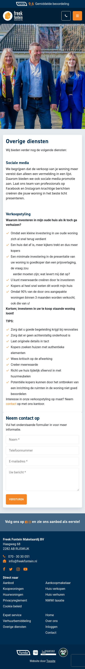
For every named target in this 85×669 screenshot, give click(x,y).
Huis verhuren (55, 594)
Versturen (16, 499)
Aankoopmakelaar (58, 583)
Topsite (50, 661)
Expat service (12, 615)
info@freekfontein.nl (20, 561)
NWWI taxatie (55, 600)
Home (50, 615)
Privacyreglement (15, 600)
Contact (51, 632)
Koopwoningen (13, 589)
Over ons (52, 621)
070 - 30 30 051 (16, 556)
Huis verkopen (55, 589)
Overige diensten (14, 627)
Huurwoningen (13, 594)
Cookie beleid (12, 606)
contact (11, 404)
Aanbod (8, 583)
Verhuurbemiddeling (17, 621)
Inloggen (52, 627)
